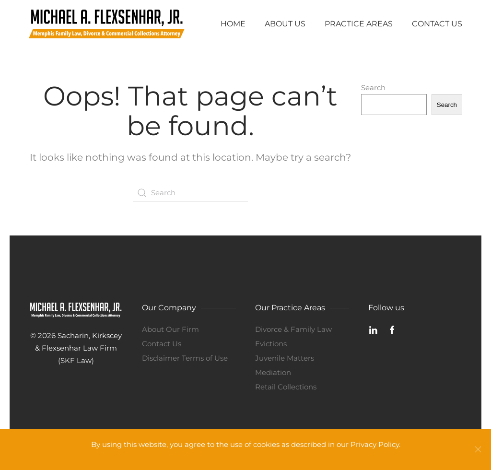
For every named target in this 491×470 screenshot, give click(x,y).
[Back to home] (107, 24)
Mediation (273, 372)
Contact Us (437, 23)
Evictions (271, 343)
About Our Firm (170, 329)
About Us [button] (285, 23)
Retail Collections (285, 386)
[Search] (190, 193)
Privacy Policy (375, 444)
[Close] (478, 449)
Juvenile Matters (284, 358)
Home (233, 23)
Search (373, 87)
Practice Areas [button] (359, 23)
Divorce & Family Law (293, 329)
